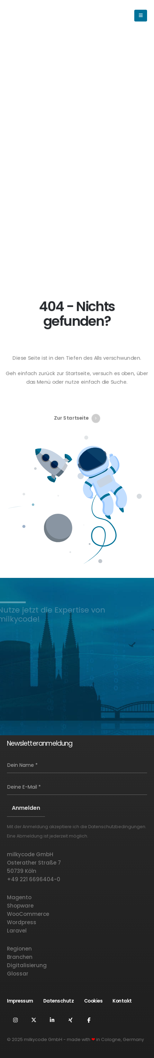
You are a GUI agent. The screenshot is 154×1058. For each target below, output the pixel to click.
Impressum (20, 1000)
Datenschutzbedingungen (116, 827)
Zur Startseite (76, 413)
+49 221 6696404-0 (33, 879)
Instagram (15, 1020)
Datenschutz (58, 1000)
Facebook (88, 1020)
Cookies (93, 1000)
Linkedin (52, 1020)
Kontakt (122, 1000)
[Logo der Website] (36, 15)
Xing (70, 1020)
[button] (104, 15)
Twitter (33, 1020)
